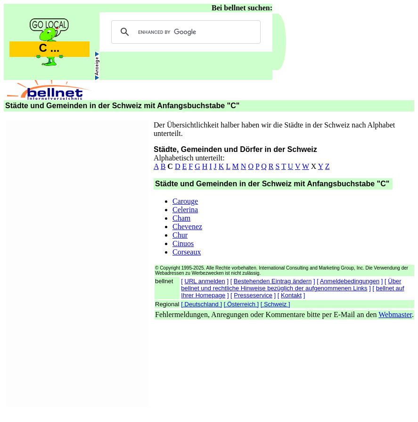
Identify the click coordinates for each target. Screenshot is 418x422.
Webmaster (395, 314)
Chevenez (187, 227)
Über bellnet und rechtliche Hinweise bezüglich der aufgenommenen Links (291, 285)
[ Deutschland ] (201, 304)
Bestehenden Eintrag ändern (273, 281)
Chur (180, 235)
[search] (184, 32)
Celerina (185, 210)
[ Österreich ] (241, 304)
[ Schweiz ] (275, 304)
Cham (181, 218)
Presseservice (253, 295)
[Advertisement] (77, 262)
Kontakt (291, 295)
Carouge (185, 201)
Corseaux (186, 252)
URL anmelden (205, 281)
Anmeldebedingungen (350, 281)
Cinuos (183, 243)
